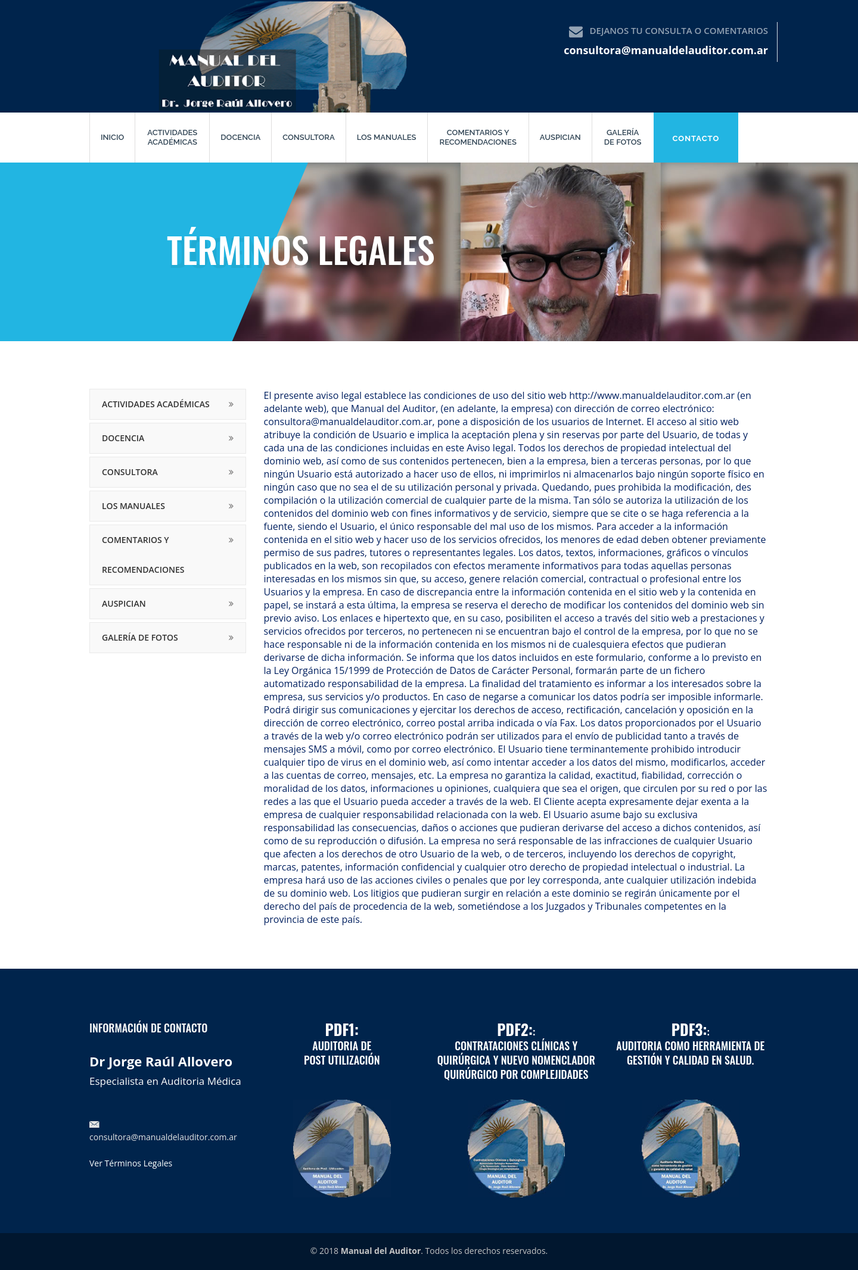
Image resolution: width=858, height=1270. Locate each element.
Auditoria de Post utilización (342, 1046)
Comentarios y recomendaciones (478, 137)
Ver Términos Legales (130, 1163)
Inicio (112, 137)
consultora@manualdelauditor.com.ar (666, 50)
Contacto (696, 138)
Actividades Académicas (172, 137)
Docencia (240, 137)
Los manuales (386, 137)
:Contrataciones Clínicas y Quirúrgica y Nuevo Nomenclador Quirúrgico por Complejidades (516, 1053)
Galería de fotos (623, 137)
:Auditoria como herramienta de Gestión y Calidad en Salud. (690, 1046)
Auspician (560, 137)
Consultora (308, 137)
